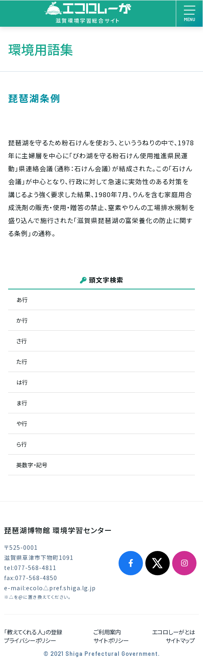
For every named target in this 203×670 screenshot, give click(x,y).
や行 (21, 423)
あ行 (22, 300)
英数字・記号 (32, 465)
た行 (21, 361)
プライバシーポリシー (30, 640)
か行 (22, 320)
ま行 (21, 403)
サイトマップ (180, 640)
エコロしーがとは (173, 631)
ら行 (21, 444)
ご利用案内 (107, 631)
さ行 (21, 341)
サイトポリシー (111, 640)
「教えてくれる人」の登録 (33, 631)
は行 (22, 382)
